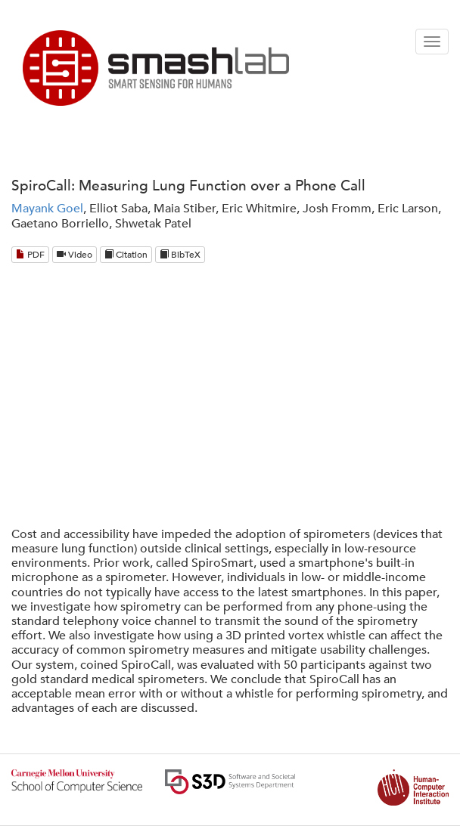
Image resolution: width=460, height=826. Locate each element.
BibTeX (180, 255)
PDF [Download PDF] (30, 255)
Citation (126, 255)
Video (74, 255)
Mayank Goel (47, 208)
